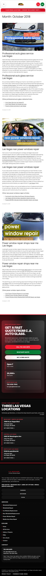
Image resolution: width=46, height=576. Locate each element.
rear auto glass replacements (26, 156)
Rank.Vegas (24, 574)
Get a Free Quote (23, 357)
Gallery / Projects (7, 532)
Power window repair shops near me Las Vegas (20, 244)
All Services (6, 529)
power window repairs (10, 85)
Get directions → (9, 428)
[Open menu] (4, 4)
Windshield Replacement (10, 505)
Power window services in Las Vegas (15, 106)
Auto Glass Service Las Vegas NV (14, 102)
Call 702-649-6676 (23, 347)
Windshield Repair (8, 508)
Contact (5, 540)
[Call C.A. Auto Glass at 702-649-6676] (38, 4)
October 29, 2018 (6, 110)
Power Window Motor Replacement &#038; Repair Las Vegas (22, 297)
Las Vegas (23, 89)
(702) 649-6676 (8, 424)
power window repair (32, 256)
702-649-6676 (7, 549)
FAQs (4, 535)
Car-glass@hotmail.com (13, 386)
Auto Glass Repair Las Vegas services (15, 104)
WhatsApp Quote (23, 352)
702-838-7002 (12, 384)
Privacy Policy (6, 574)
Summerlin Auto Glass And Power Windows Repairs (19, 196)
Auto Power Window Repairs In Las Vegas (17, 293)
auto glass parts (26, 270)
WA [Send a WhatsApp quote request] (42, 4)
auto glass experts (31, 67)
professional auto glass (9, 160)
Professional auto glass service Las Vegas (18, 54)
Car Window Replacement (10, 510)
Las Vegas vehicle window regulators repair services (20, 198)
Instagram (23, 493)
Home (4, 526)
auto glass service (34, 85)
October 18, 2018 (6, 204)
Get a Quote (6, 538)
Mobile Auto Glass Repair (10, 519)
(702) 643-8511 (8, 453)
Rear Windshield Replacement (11, 513)
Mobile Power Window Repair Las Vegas (16, 295)
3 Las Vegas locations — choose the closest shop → (23, 10)
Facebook (23, 490)
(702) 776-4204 (8, 438)
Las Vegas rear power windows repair (20, 149)
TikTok (23, 497)
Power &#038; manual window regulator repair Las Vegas (21, 200)
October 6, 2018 (6, 301)
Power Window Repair (9, 516)
